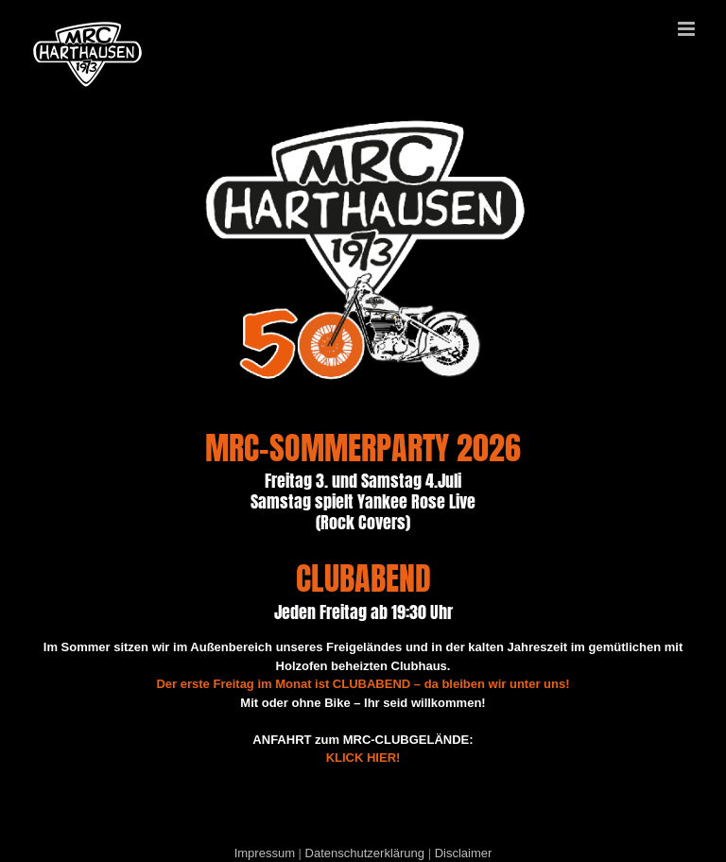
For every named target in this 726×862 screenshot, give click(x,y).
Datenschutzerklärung (364, 853)
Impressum (264, 853)
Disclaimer (464, 853)
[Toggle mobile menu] (688, 29)
